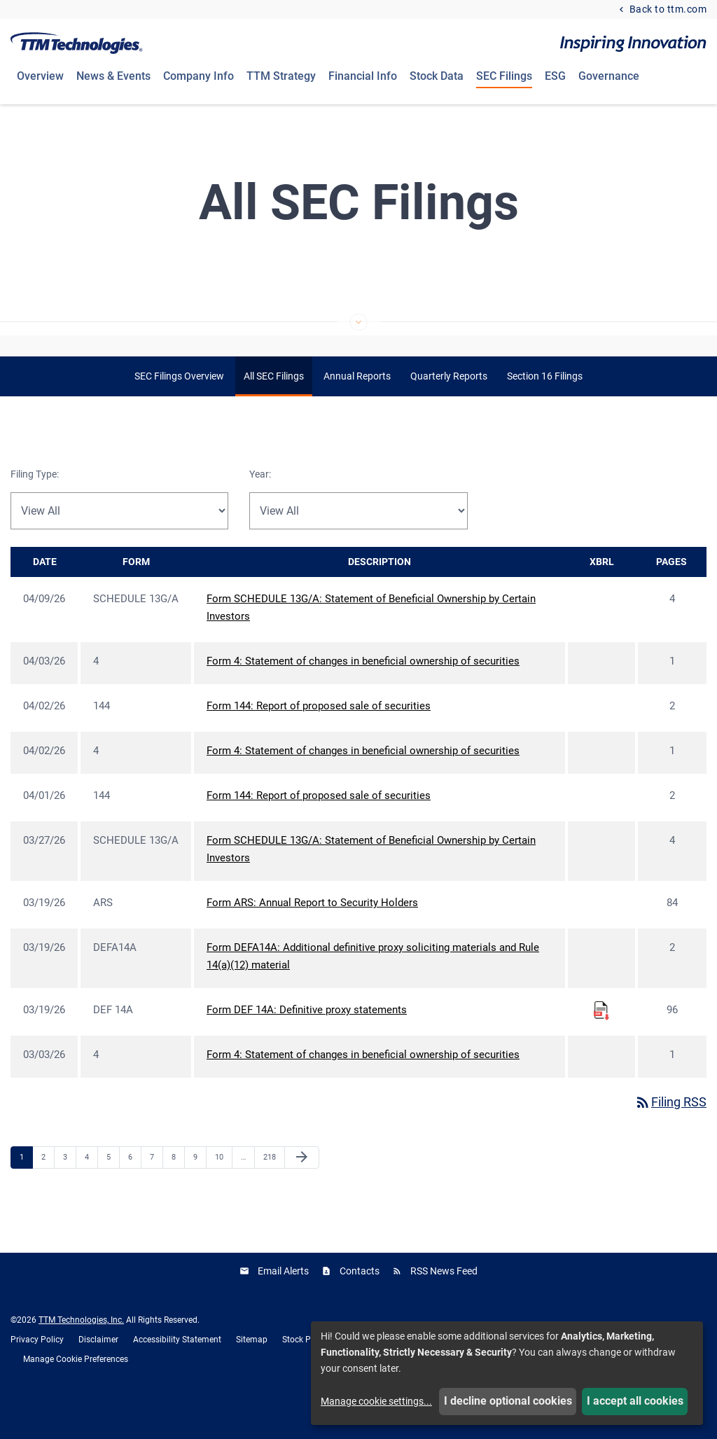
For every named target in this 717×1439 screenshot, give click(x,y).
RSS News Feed (444, 1307)
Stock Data (437, 76)
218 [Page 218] (271, 1194)
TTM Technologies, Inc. (81, 1356)
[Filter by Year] (358, 547)
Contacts (360, 1307)
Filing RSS (670, 1139)
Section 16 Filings (545, 413)
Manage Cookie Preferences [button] (75, 1395)
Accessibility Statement (177, 1376)
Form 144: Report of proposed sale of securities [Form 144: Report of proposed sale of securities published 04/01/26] (319, 832)
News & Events (113, 76)
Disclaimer (98, 1376)
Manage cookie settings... (376, 1401)
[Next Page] (301, 1194)
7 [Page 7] (156, 1194)
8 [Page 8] (178, 1194)
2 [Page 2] (48, 1194)
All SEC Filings (274, 413)
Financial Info (362, 76)
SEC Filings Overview (179, 413)
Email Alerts (283, 1307)
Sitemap (251, 1376)
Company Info (198, 76)
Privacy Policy (37, 1376)
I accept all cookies (635, 1400)
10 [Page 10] (223, 1194)
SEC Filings (504, 76)
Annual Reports (357, 413)
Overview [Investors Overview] (40, 76)
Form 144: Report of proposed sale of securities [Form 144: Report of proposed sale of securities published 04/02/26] (319, 743)
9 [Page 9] (200, 1194)
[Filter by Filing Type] (119, 547)
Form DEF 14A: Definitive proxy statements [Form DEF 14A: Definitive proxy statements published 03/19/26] (307, 1047)
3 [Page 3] (69, 1194)
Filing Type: (35, 511)
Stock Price (303, 1376)
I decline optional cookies (508, 1400)
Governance (608, 76)
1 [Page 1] (26, 1194)
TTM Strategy (281, 76)
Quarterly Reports (448, 413)
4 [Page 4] (91, 1194)
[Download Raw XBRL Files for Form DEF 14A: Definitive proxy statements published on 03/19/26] (601, 1047)
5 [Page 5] (113, 1194)
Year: (260, 511)
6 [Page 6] (134, 1194)
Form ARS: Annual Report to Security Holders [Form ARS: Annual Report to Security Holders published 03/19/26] (312, 939)
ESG (555, 76)
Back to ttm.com (666, 9)
